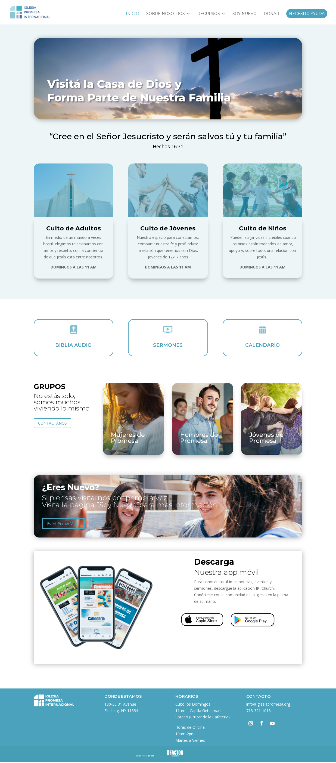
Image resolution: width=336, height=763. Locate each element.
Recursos (208, 14)
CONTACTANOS (52, 423)
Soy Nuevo (244, 14)
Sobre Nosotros (165, 14)
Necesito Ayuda (307, 13)
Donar (271, 14)
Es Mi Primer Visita (63, 523)
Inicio (132, 14)
